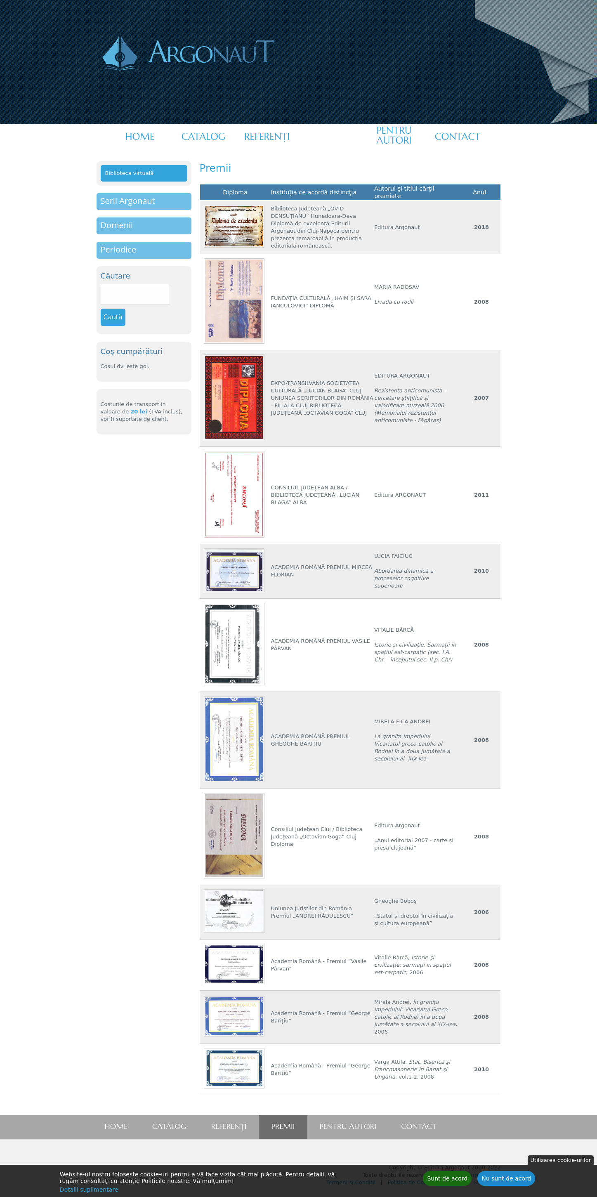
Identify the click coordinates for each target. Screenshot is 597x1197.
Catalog (203, 136)
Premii (330, 136)
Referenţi (267, 136)
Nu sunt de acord (506, 1180)
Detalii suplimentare (89, 1191)
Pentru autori (393, 135)
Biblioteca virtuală (129, 173)
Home (139, 136)
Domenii (117, 225)
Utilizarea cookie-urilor (561, 1162)
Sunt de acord (447, 1180)
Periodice (119, 249)
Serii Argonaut (128, 200)
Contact (457, 136)
